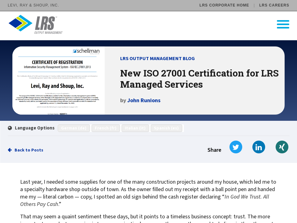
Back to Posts (29, 150)
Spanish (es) (166, 128)
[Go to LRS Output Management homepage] (152, 24)
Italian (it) (135, 128)
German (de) (73, 128)
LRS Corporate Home (224, 5)
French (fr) (105, 128)
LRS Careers (274, 5)
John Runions (143, 100)
